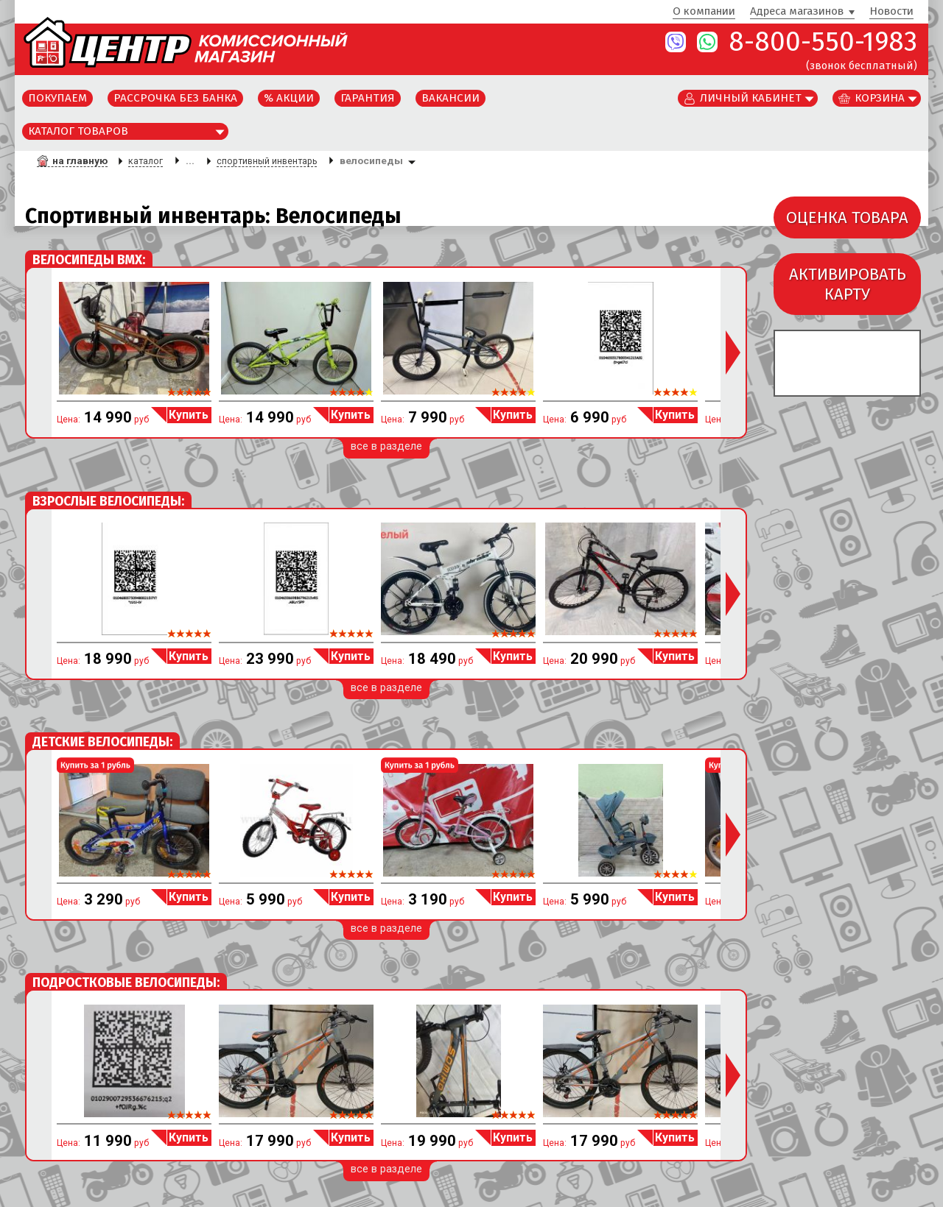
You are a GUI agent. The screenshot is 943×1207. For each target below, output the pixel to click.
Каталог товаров (78, 131)
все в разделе (386, 446)
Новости (891, 12)
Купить (188, 415)
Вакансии (450, 98)
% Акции (289, 98)
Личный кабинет (751, 98)
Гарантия (367, 98)
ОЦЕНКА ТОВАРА (847, 217)
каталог (145, 161)
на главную (80, 160)
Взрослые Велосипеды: (108, 501)
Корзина (880, 98)
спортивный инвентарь (267, 161)
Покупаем (57, 98)
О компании (704, 12)
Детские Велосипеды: (102, 742)
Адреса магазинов (797, 12)
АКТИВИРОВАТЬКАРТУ (847, 284)
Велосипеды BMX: (88, 260)
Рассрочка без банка (175, 98)
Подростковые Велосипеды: (126, 983)
